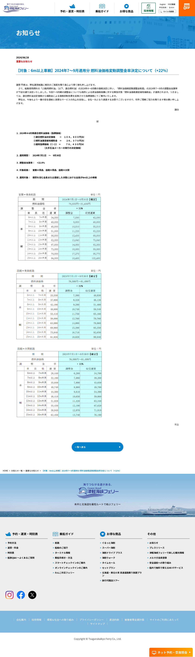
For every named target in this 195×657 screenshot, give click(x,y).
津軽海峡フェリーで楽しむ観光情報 (166, 556)
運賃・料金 (13, 551)
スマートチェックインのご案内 (70, 566)
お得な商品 (114, 538)
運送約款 (114, 623)
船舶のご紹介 (61, 551)
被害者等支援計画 (134, 623)
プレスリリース (156, 551)
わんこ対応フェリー (64, 576)
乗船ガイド (67, 538)
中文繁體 (171, 4)
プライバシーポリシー (91, 623)
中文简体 (162, 7)
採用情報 (36, 623)
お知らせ (153, 546)
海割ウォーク (108, 561)
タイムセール (108, 566)
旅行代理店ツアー (110, 584)
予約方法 (12, 546)
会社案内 (21, 623)
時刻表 (11, 556)
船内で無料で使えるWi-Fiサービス (166, 571)
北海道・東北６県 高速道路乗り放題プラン (122, 578)
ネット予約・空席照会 (172, 652)
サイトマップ (97, 627)
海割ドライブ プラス (112, 556)
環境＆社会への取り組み (60, 623)
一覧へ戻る (82, 449)
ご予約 (187, 12)
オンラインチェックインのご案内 (71, 571)
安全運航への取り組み (160, 566)
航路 (57, 546)
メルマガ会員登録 (158, 561)
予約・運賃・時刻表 (25, 538)
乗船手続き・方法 (63, 561)
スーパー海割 (108, 551)
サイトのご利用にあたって (164, 623)
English (163, 4)
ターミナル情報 (62, 556)
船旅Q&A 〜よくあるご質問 (21, 561)
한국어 (171, 7)
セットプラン (108, 571)
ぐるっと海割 (108, 546)
